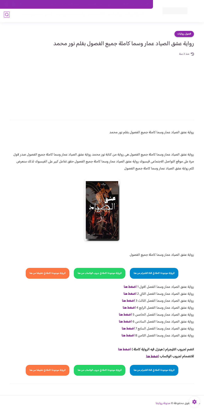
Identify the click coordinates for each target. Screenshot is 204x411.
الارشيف (53, 4)
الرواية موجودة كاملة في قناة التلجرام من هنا (154, 273)
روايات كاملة (114, 16)
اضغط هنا (130, 287)
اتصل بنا (144, 4)
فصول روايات (184, 34)
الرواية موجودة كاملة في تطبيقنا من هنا (47, 273)
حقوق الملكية (128, 4)
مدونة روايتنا (163, 403)
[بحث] (7, 16)
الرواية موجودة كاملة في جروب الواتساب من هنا (100, 273)
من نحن (112, 4)
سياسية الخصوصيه (71, 4)
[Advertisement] (102, 85)
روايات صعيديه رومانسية (69, 16)
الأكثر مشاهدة (95, 16)
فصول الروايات (133, 16)
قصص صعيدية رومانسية (36, 16)
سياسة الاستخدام (94, 4)
